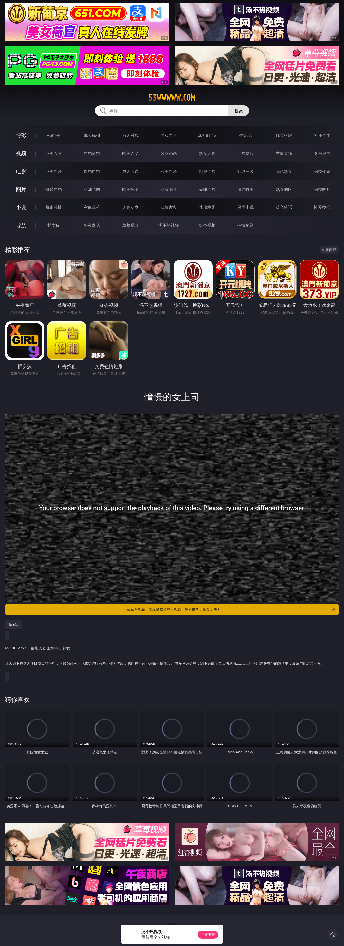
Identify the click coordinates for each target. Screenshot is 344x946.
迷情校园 (207, 207)
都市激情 (53, 207)
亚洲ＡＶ (53, 153)
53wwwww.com (172, 97)
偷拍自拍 (92, 171)
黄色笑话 (284, 207)
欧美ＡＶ (130, 153)
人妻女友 (130, 207)
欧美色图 (130, 189)
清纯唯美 (245, 189)
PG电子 (53, 135)
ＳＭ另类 (322, 153)
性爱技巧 (322, 207)
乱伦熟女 (284, 171)
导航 (21, 225)
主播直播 (284, 153)
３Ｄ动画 (168, 153)
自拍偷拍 (92, 153)
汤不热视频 (168, 225)
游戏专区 (168, 135)
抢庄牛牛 (322, 135)
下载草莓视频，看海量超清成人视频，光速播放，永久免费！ (229, 609)
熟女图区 (284, 189)
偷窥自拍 (53, 189)
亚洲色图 (92, 189)
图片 (21, 189)
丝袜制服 (245, 153)
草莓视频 (130, 225)
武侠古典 (168, 207)
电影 (21, 171)
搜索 (239, 111)
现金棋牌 (284, 135)
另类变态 (322, 171)
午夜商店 (92, 225)
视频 (21, 153)
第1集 (13, 624)
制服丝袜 (207, 171)
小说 (21, 207)
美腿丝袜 (207, 189)
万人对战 (130, 135)
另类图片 (322, 189)
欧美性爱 (168, 171)
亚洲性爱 (53, 171)
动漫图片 (168, 189)
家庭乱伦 (92, 207)
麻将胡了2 (207, 135)
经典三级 (245, 171)
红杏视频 (207, 225)
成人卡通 (130, 171)
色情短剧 (245, 225)
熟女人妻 (207, 153)
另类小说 (245, 207)
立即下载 (208, 934)
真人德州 (92, 135)
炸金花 (245, 135)
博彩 (21, 135)
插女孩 (53, 225)
